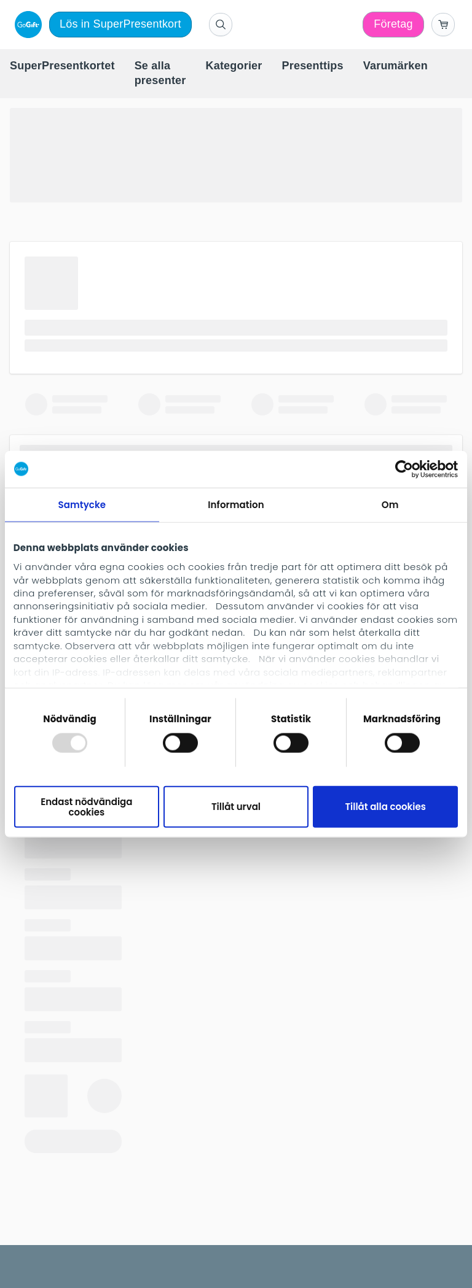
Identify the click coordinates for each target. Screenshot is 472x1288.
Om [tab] (390, 504)
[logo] (26, 24)
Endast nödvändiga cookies (86, 806)
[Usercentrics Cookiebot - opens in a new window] (404, 469)
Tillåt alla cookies (385, 806)
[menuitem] (62, 66)
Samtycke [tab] (82, 504)
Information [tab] (236, 504)
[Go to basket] (443, 24)
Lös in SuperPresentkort (120, 24)
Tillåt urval (236, 806)
